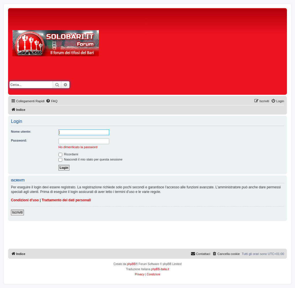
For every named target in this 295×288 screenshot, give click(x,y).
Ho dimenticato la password (77, 147)
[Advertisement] (199, 52)
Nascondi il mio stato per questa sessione (90, 159)
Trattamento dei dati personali (66, 200)
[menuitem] (51, 101)
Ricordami (68, 154)
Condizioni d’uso (25, 200)
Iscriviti (17, 212)
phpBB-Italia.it (160, 269)
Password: (19, 140)
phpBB (131, 264)
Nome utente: (21, 131)
